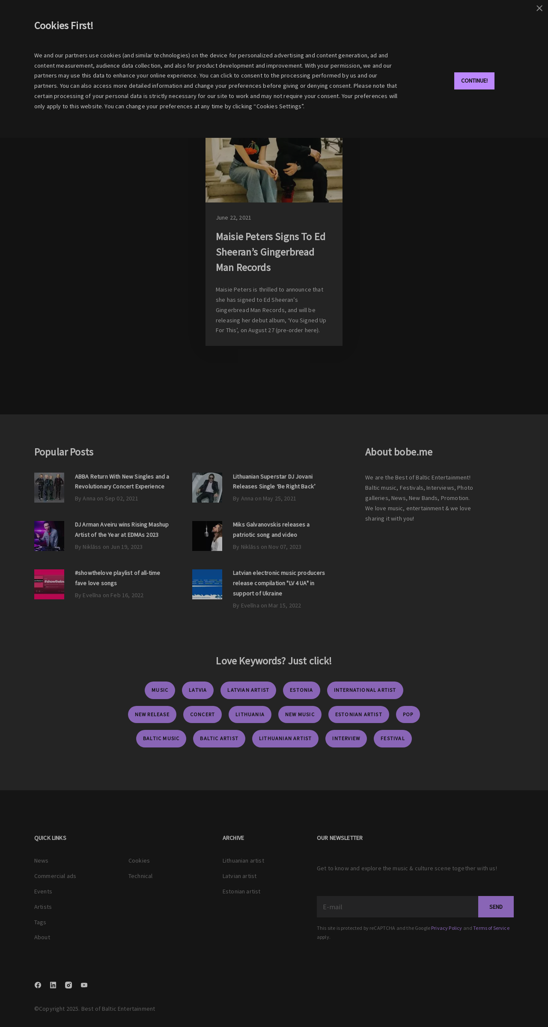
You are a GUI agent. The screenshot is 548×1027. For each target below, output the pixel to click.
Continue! (474, 80)
